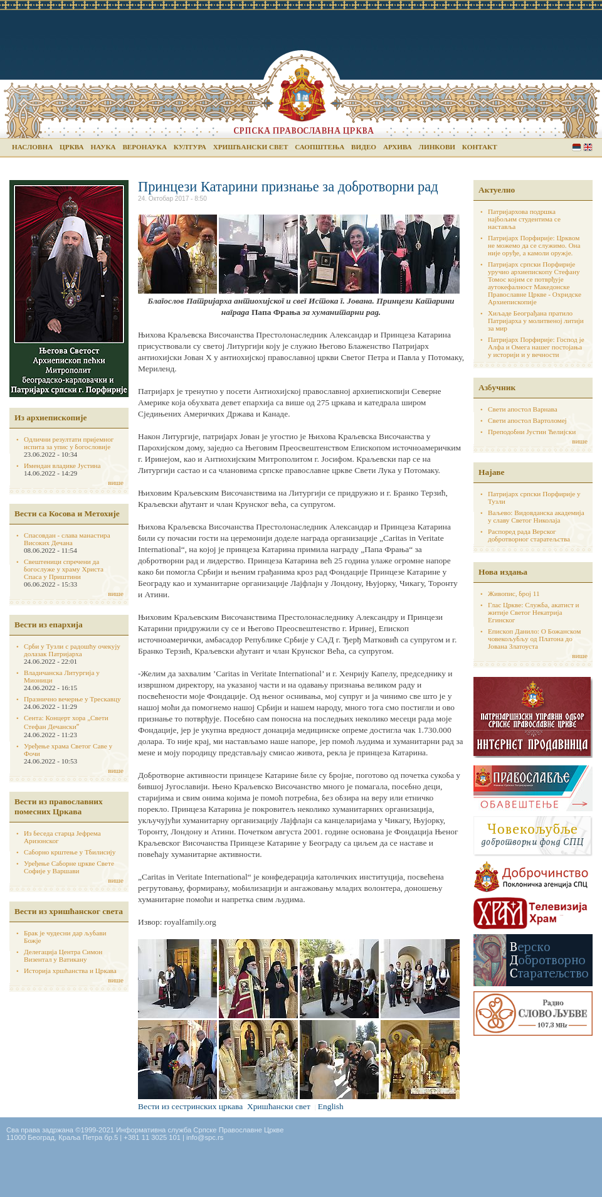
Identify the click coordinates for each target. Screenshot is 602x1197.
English (588, 147)
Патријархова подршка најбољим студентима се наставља (524, 219)
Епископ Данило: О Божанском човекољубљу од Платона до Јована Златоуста (534, 638)
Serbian (576, 147)
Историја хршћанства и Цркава (70, 970)
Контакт (479, 147)
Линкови (437, 147)
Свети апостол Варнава (522, 409)
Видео (363, 147)
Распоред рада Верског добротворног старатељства (529, 535)
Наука (102, 147)
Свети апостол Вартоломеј (527, 420)
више (116, 482)
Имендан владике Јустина (62, 465)
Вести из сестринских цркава (190, 1106)
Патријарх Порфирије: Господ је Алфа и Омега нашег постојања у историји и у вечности (536, 347)
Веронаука (144, 147)
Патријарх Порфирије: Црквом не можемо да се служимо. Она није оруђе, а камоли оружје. (534, 245)
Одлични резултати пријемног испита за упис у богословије (69, 442)
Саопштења (319, 147)
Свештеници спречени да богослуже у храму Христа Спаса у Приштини (63, 569)
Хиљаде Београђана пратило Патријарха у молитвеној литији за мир (536, 320)
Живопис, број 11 (513, 593)
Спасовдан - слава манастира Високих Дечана (67, 538)
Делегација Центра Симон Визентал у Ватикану (63, 955)
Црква (71, 147)
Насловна (32, 147)
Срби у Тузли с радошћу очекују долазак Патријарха (72, 649)
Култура (190, 147)
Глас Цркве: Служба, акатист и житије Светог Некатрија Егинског (533, 612)
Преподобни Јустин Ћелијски (532, 431)
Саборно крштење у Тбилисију (69, 852)
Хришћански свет (250, 147)
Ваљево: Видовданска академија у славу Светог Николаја (536, 516)
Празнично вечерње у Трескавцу (72, 699)
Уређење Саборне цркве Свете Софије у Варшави (69, 867)
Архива (397, 147)
